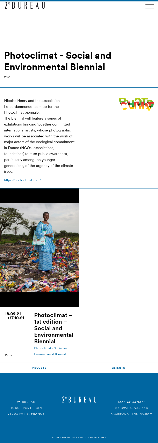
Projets (39, 368)
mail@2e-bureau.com (131, 408)
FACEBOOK (120, 414)
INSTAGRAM (142, 414)
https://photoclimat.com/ (22, 180)
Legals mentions (96, 438)
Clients (118, 368)
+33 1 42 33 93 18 (132, 402)
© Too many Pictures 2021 (67, 438)
